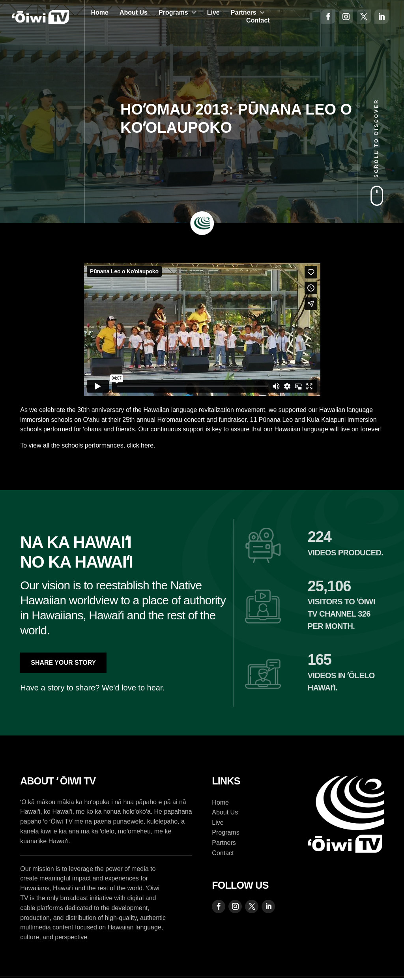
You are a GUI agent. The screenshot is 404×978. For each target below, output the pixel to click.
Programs (173, 12)
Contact (258, 20)
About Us (134, 12)
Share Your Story (63, 662)
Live (213, 12)
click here (140, 445)
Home (99, 12)
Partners (243, 12)
